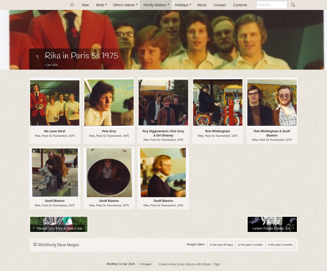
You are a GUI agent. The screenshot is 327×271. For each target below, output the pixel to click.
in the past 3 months (280, 244)
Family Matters (155, 5)
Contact (220, 5)
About (201, 5)
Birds (100, 5)
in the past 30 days (221, 244)
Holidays (182, 5)
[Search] (271, 5)
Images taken (196, 244)
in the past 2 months (250, 244)
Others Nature (124, 5)
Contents (240, 5)
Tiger (217, 264)
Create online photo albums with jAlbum (185, 264)
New (85, 5)
